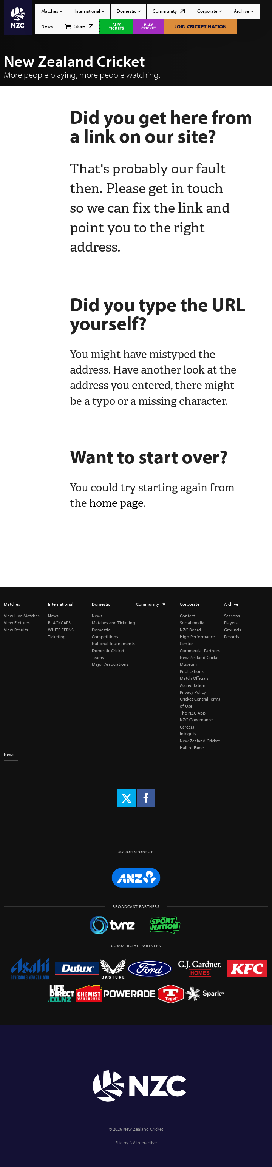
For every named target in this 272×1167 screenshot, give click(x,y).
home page (116, 503)
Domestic (129, 11)
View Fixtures (17, 622)
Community (169, 11)
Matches (51, 11)
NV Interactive (143, 1142)
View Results (16, 630)
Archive (243, 11)
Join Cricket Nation (201, 26)
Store (79, 26)
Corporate (209, 11)
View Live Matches (22, 616)
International (89, 11)
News (47, 26)
